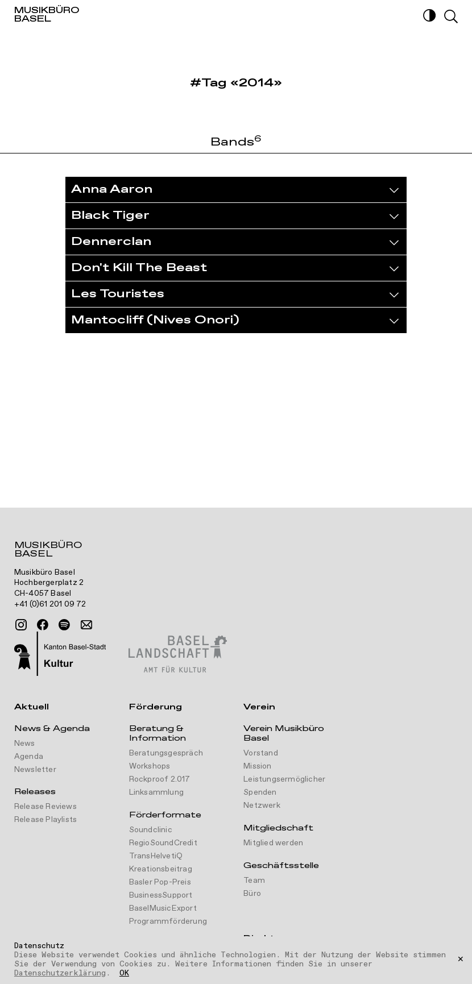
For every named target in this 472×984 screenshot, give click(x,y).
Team (254, 880)
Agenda (28, 757)
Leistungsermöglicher (284, 779)
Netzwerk (261, 805)
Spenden (259, 792)
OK (124, 973)
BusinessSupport (161, 895)
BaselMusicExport (163, 908)
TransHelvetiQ (156, 856)
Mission (257, 766)
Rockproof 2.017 (160, 779)
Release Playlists (45, 820)
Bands (236, 143)
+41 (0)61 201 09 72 (50, 604)
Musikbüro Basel (48, 551)
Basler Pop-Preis (160, 882)
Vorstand (260, 753)
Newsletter (35, 770)
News (24, 743)
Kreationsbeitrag (160, 869)
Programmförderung (168, 921)
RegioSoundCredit (163, 843)
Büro (252, 893)
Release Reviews (45, 807)
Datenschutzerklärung (60, 973)
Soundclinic (150, 830)
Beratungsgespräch (166, 753)
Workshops (150, 766)
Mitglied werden (273, 843)
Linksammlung (156, 792)
